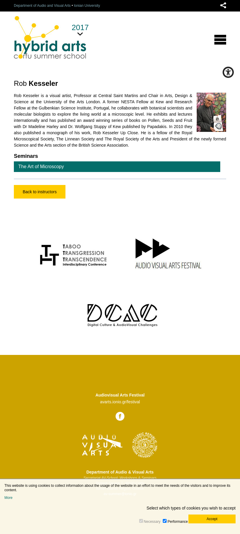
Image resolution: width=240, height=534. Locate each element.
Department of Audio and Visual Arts (42, 6)
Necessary (152, 522)
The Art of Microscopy (41, 166)
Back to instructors (40, 191)
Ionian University (87, 6)
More (8, 498)
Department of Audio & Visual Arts (120, 472)
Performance (177, 522)
